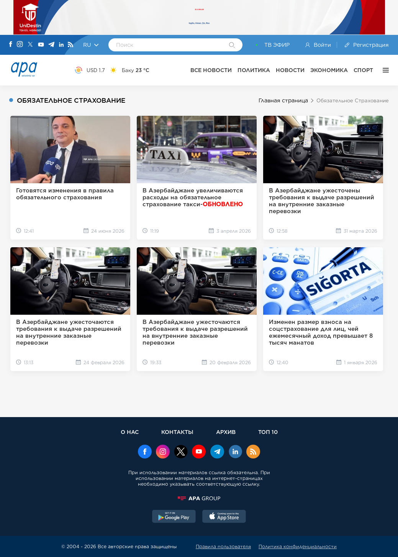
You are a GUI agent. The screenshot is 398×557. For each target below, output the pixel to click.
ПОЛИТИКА (253, 70)
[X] (30, 45)
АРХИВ (226, 432)
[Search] (232, 45)
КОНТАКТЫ (177, 432)
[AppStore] (224, 517)
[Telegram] (51, 45)
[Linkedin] (61, 45)
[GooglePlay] (174, 517)
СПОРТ (363, 70)
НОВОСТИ (290, 70)
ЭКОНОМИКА (329, 70)
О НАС (130, 432)
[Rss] (70, 45)
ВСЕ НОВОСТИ (211, 70)
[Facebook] (10, 45)
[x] (181, 452)
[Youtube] (41, 45)
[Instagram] (20, 45)
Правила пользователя (223, 546)
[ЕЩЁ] (384, 70)
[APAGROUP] (199, 498)
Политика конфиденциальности (298, 546)
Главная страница (283, 100)
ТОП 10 (268, 432)
